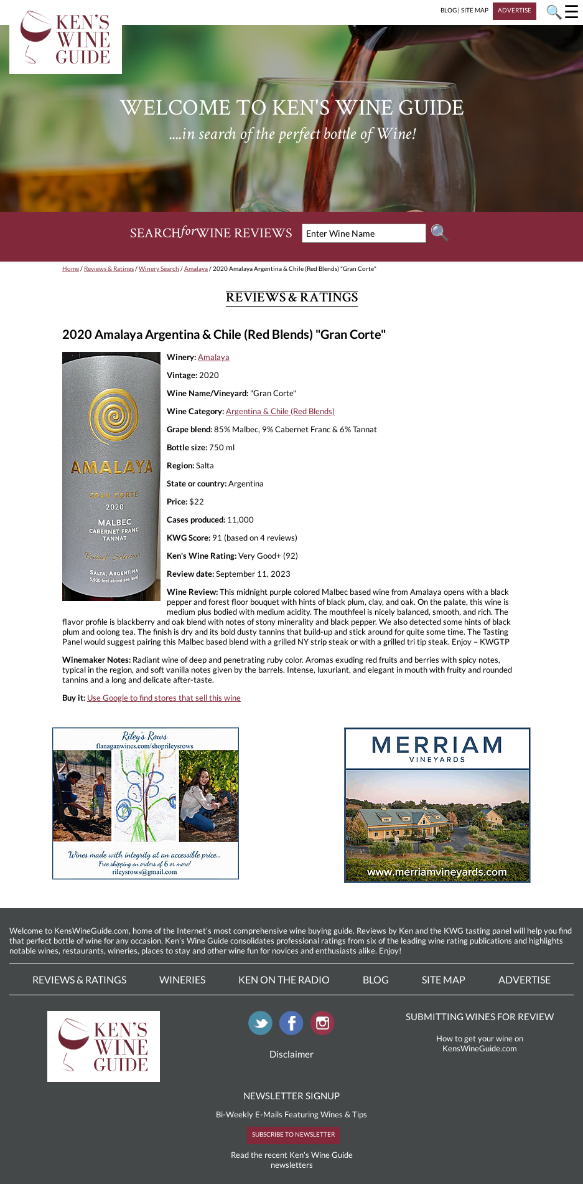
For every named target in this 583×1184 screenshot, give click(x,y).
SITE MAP (474, 10)
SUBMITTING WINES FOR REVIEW (480, 1016)
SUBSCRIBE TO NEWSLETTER (293, 1134)
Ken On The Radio (284, 979)
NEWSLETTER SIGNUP (291, 1095)
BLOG (449, 10)
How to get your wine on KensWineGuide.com (479, 1043)
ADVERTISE (514, 10)
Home (70, 268)
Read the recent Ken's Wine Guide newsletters (292, 1160)
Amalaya (196, 268)
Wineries (182, 979)
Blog (376, 979)
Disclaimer (291, 1053)
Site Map (443, 979)
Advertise (524, 979)
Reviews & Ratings (109, 268)
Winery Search (159, 268)
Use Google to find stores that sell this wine (164, 698)
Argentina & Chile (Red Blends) (280, 411)
